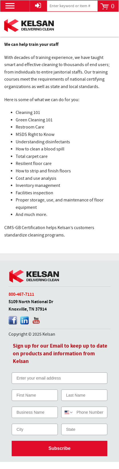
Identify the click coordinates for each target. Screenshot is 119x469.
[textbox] (72, 6)
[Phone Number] (90, 412)
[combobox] (67, 412)
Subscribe (59, 448)
